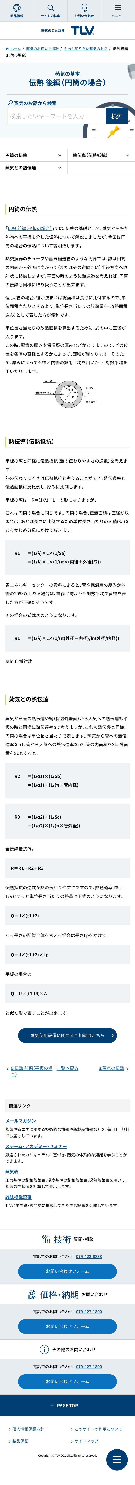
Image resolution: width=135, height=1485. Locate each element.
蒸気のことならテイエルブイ (67, 31)
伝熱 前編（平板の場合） (30, 228)
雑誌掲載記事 (18, 1197)
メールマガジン (20, 1121)
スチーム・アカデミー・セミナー (36, 1146)
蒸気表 (11, 1171)
